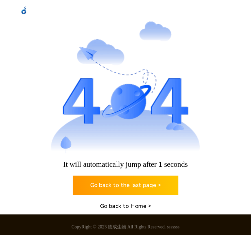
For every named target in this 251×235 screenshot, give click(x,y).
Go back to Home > (125, 206)
